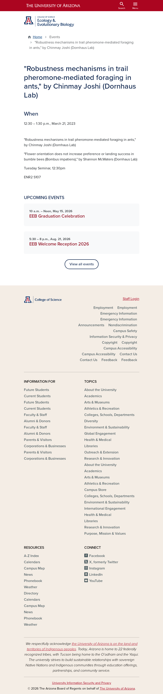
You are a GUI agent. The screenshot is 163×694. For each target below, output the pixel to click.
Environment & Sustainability (106, 427)
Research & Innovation (102, 458)
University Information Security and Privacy (81, 683)
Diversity (91, 421)
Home (37, 37)
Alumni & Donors (37, 421)
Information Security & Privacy (113, 337)
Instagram (97, 568)
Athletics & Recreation (101, 408)
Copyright (109, 342)
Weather (30, 587)
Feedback (109, 360)
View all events (82, 264)
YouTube (96, 581)
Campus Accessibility (120, 348)
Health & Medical (97, 440)
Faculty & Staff (35, 415)
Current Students (37, 396)
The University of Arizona (117, 688)
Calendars (32, 562)
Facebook (97, 556)
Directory (31, 593)
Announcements (91, 325)
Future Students (36, 390)
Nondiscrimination (122, 325)
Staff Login (131, 299)
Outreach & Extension (101, 452)
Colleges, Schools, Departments (109, 415)
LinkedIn (96, 574)
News (28, 574)
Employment (103, 307)
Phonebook (33, 581)
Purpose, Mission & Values (105, 533)
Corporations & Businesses (45, 446)
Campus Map (34, 568)
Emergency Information (118, 313)
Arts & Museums (97, 402)
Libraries (91, 446)
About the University (100, 390)
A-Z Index (31, 556)
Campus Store (95, 490)
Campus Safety (125, 331)
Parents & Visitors (38, 440)
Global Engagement (100, 433)
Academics (93, 396)
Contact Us (128, 354)
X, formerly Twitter (103, 562)
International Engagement (104, 508)
